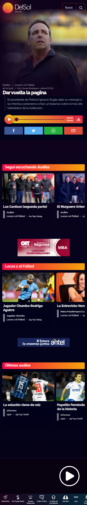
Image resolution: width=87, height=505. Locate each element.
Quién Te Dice (42, 501)
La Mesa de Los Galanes (53, 502)
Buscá (68, 7)
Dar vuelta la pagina (24, 93)
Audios (6, 84)
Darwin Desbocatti (30, 502)
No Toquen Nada (18, 501)
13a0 (76, 501)
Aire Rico (66, 501)
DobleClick (5, 501)
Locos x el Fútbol (24, 84)
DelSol (22, 6)
